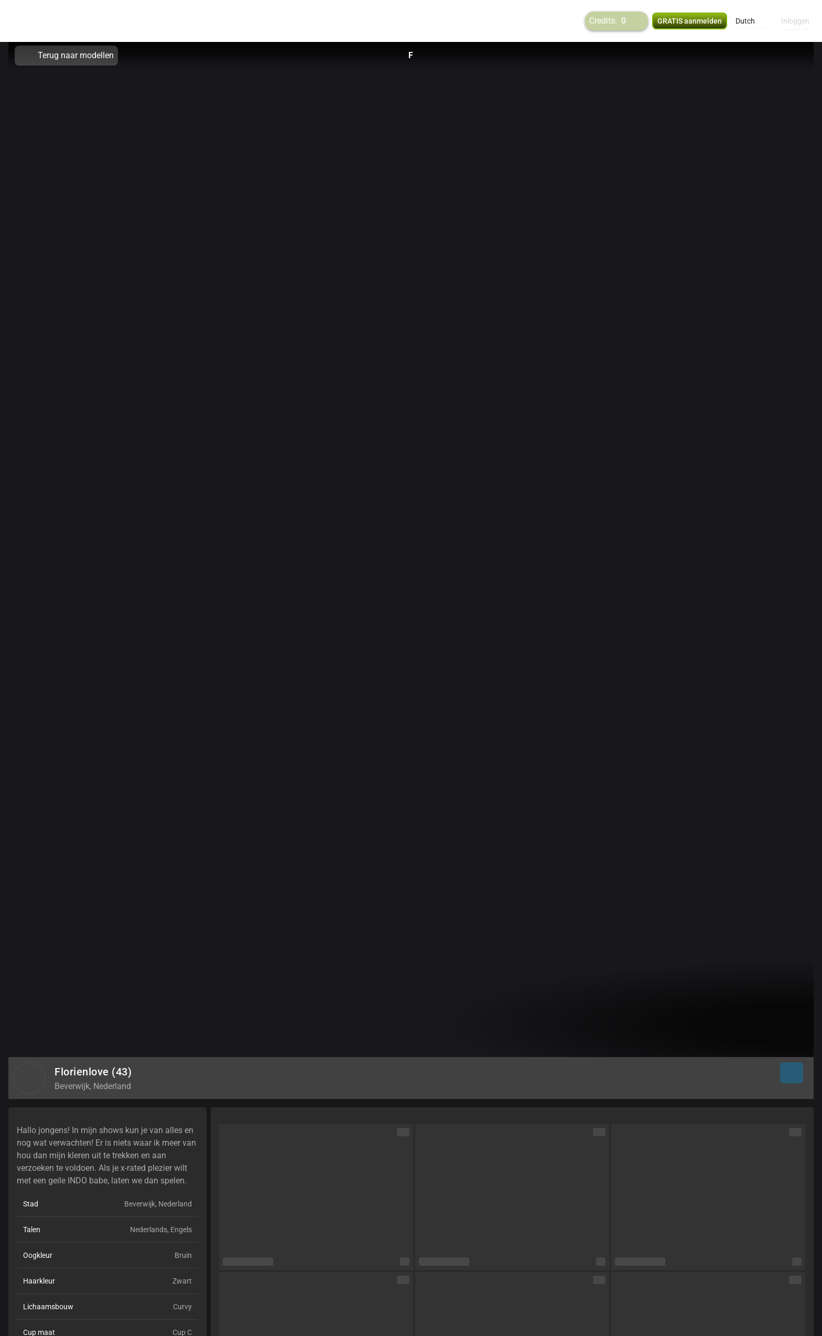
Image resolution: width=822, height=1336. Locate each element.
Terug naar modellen (66, 55)
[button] (752, 21)
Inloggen (795, 21)
